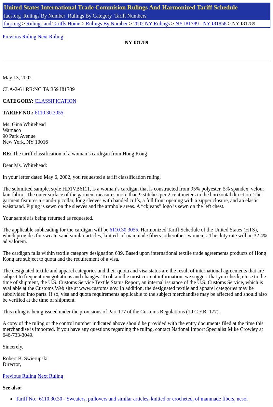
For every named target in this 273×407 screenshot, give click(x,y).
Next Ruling (50, 36)
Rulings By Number (44, 16)
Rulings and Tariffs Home (53, 23)
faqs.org (12, 16)
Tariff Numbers (130, 16)
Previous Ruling (19, 36)
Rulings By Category (90, 16)
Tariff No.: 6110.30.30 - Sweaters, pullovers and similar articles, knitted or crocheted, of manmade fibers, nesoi (132, 398)
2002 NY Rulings (151, 23)
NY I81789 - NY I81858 (200, 23)
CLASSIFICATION (55, 101)
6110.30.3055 (49, 112)
